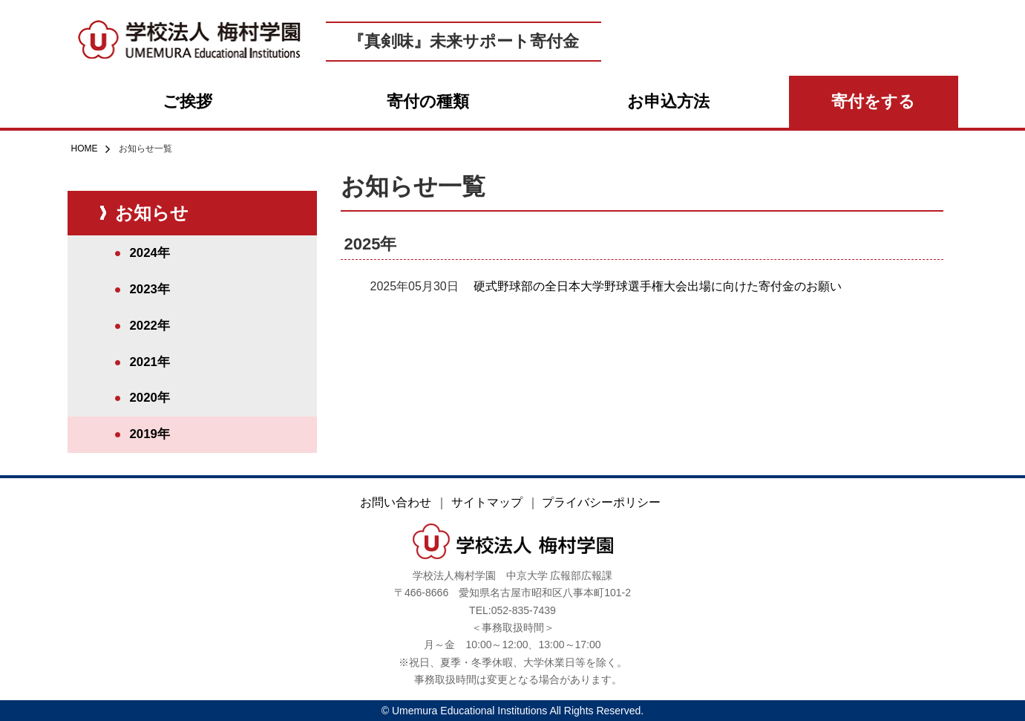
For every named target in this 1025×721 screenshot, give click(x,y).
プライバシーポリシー (601, 502)
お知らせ (152, 213)
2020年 (150, 398)
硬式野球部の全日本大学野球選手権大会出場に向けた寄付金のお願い (658, 286)
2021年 (150, 362)
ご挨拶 (187, 101)
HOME (84, 148)
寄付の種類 (428, 101)
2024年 (150, 253)
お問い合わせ (395, 502)
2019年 (150, 434)
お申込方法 (668, 101)
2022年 (150, 326)
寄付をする (873, 101)
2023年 (150, 289)
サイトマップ (487, 502)
